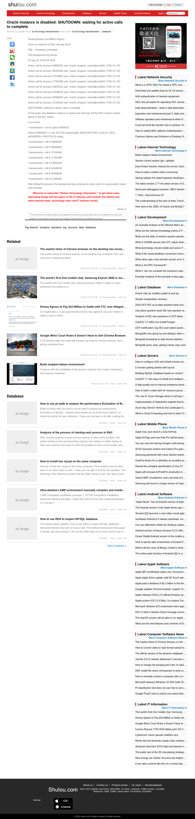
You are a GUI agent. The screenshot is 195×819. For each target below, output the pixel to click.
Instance (45, 227)
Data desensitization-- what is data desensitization (162, 108)
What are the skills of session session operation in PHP (164, 236)
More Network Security (171, 80)
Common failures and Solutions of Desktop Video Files (164, 136)
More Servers (177, 355)
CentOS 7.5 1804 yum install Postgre (155, 322)
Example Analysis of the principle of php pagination (162, 276)
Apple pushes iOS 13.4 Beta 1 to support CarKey (161, 600)
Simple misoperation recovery (151, 299)
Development (68, 13)
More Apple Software (173, 567)
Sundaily (160, 789)
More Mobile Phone (173, 427)
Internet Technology (45, 13)
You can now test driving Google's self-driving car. (161, 443)
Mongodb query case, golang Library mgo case (160, 345)
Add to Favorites (155, 5)
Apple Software (165, 13)
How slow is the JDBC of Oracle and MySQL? (159, 206)
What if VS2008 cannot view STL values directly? (161, 242)
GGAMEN (146, 791)
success (72, 227)
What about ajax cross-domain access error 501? (161, 259)
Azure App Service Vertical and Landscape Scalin (161, 407)
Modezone (98, 791)
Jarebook (135, 789)
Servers (102, 13)
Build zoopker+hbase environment (62, 364)
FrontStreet (135, 791)
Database (86, 13)
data (81, 227)
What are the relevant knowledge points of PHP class (163, 230)
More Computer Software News (167, 637)
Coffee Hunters (148, 789)
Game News (123, 791)
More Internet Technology (170, 150)
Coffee (113, 791)
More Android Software (171, 497)
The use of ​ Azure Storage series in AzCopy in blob (162, 396)
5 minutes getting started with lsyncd (154, 367)
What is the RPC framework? (150, 265)
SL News (125, 789)
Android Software (142, 13)
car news (136, 785)
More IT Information (173, 708)
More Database (116, 546)
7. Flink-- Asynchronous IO (149, 195)
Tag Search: (32, 227)
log (64, 227)
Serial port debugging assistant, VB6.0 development (163, 189)
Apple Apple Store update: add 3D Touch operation (162, 577)
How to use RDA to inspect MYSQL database (69, 519)
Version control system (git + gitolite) (154, 160)
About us (88, 785)
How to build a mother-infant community (156, 172)
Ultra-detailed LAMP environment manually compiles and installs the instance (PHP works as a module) (107, 490)
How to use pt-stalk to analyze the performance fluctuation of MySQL (84, 403)
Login (168, 5)
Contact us (102, 785)
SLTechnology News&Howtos (45, 31)
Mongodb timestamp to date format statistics (159, 339)
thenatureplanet (153, 785)
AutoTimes (104, 789)
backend (56, 227)
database (90, 227)
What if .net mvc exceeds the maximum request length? (165, 271)
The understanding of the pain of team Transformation (164, 201)
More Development (174, 221)
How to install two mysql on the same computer (71, 461)
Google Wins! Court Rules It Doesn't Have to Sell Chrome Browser (83, 335)
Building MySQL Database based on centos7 (159, 373)
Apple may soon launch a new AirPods (156, 432)
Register (178, 5)
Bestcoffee (115, 789)
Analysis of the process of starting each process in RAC (76, 432)
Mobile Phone (120, 13)
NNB (106, 791)
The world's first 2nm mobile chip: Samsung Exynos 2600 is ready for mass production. (96, 277)
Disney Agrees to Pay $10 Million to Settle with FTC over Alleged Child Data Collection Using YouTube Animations (113, 306)
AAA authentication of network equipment (157, 96)
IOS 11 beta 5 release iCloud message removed (161, 612)
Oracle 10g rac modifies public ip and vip (157, 293)
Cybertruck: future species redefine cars (156, 735)
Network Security (21, 13)
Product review (120, 785)
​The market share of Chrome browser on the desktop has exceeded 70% (86, 249)
